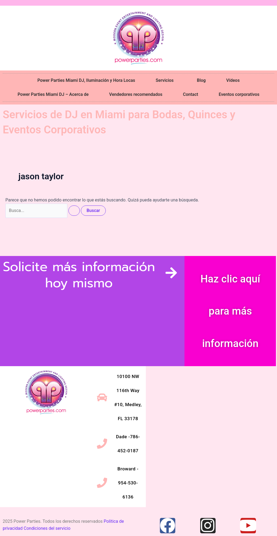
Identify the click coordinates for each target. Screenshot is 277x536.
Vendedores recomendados (136, 94)
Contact (190, 94)
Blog (201, 80)
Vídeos (233, 80)
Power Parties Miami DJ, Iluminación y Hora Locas (86, 80)
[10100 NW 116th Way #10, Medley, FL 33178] (211, 411)
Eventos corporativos (239, 94)
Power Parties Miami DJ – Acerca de (53, 94)
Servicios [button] (166, 80)
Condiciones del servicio (47, 528)
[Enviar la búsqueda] (74, 210)
